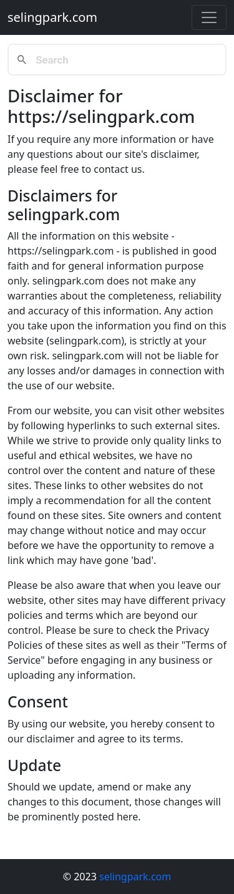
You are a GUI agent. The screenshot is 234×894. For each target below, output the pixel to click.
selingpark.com (52, 17)
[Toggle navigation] (209, 17)
